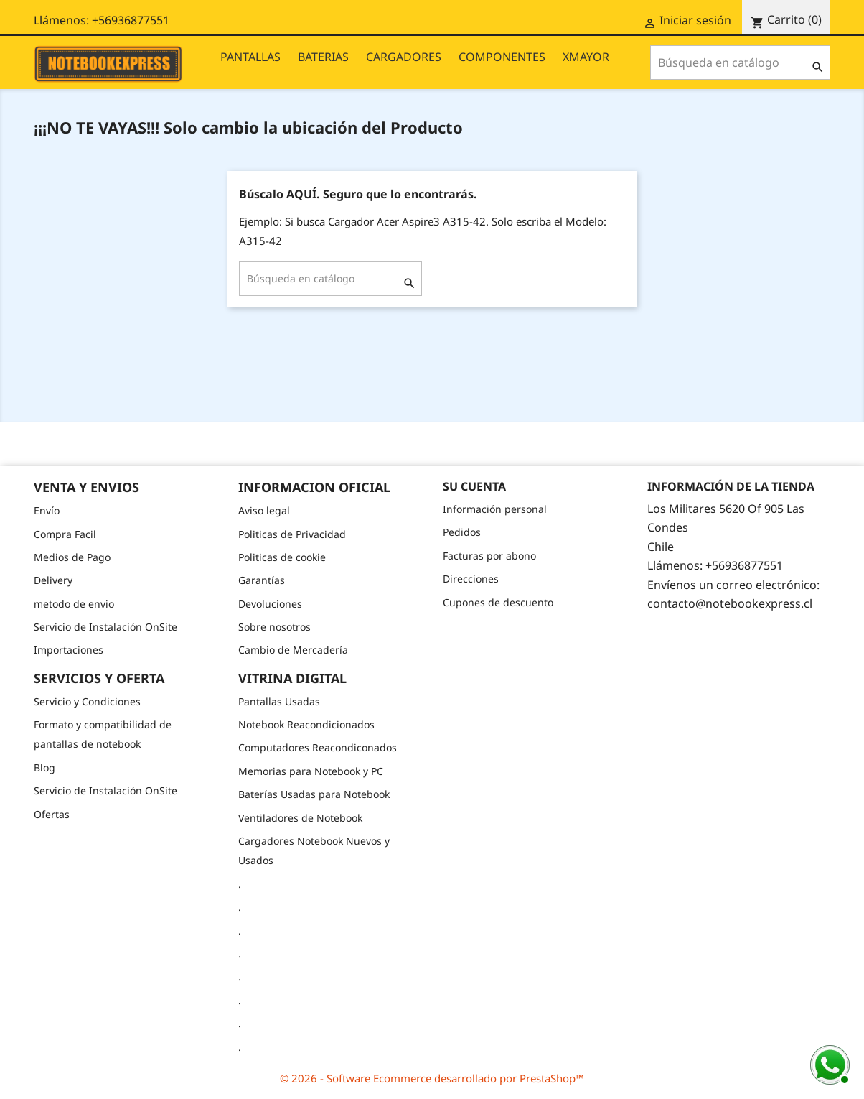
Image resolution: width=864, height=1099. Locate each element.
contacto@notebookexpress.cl (729, 603)
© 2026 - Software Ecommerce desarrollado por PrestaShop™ (432, 1078)
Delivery (53, 580)
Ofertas (52, 814)
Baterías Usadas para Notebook (314, 794)
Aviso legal (264, 510)
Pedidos (462, 532)
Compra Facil (65, 534)
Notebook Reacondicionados (306, 724)
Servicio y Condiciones (87, 701)
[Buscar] (740, 62)
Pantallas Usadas (279, 701)
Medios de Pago (72, 557)
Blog (44, 767)
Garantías (261, 580)
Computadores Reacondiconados (317, 747)
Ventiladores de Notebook (300, 818)
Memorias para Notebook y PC (310, 771)
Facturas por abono (489, 555)
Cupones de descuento (498, 602)
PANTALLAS (250, 57)
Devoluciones (270, 604)
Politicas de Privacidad (292, 534)
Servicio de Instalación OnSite (105, 627)
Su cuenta (474, 486)
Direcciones (471, 578)
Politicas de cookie (282, 557)
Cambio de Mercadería (293, 650)
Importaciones (68, 650)
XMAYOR (586, 57)
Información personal (495, 509)
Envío (47, 510)
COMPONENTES (502, 57)
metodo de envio (74, 604)
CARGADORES (403, 57)
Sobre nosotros (274, 627)
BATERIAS (323, 57)
